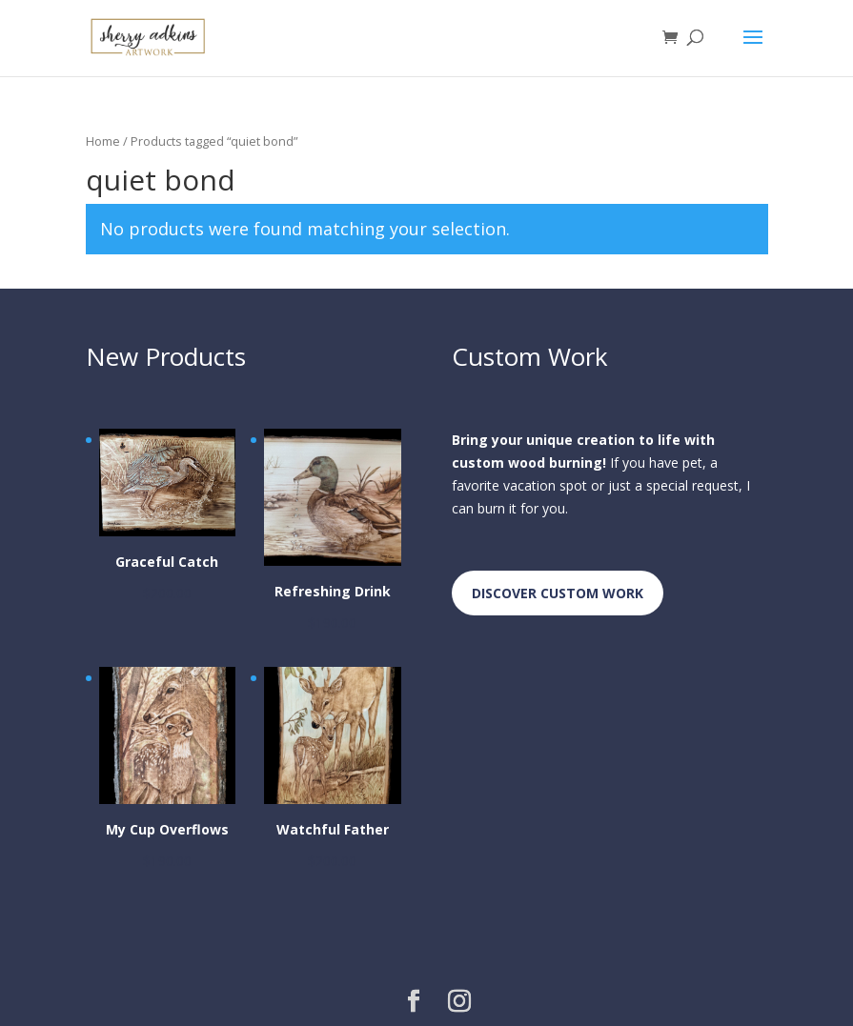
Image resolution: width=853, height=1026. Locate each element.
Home (103, 141)
